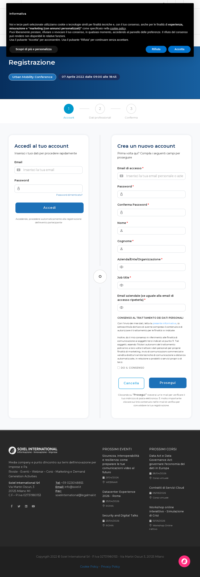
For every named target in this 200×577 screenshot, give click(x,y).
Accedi (49, 208)
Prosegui (168, 383)
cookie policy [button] (118, 28)
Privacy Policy (110, 566)
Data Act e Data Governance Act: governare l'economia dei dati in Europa (167, 462)
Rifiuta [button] (156, 49)
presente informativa (164, 323)
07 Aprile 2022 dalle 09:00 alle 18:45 (89, 77)
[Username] (52, 170)
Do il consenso (132, 368)
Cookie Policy (89, 566)
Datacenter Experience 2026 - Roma (118, 494)
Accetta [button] (179, 49)
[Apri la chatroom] (184, 561)
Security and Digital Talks (120, 515)
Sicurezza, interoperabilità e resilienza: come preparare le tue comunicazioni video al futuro (120, 464)
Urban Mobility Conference (32, 77)
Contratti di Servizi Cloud (166, 487)
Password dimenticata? (69, 194)
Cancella (131, 383)
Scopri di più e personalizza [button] (34, 49)
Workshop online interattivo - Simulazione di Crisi (166, 511)
